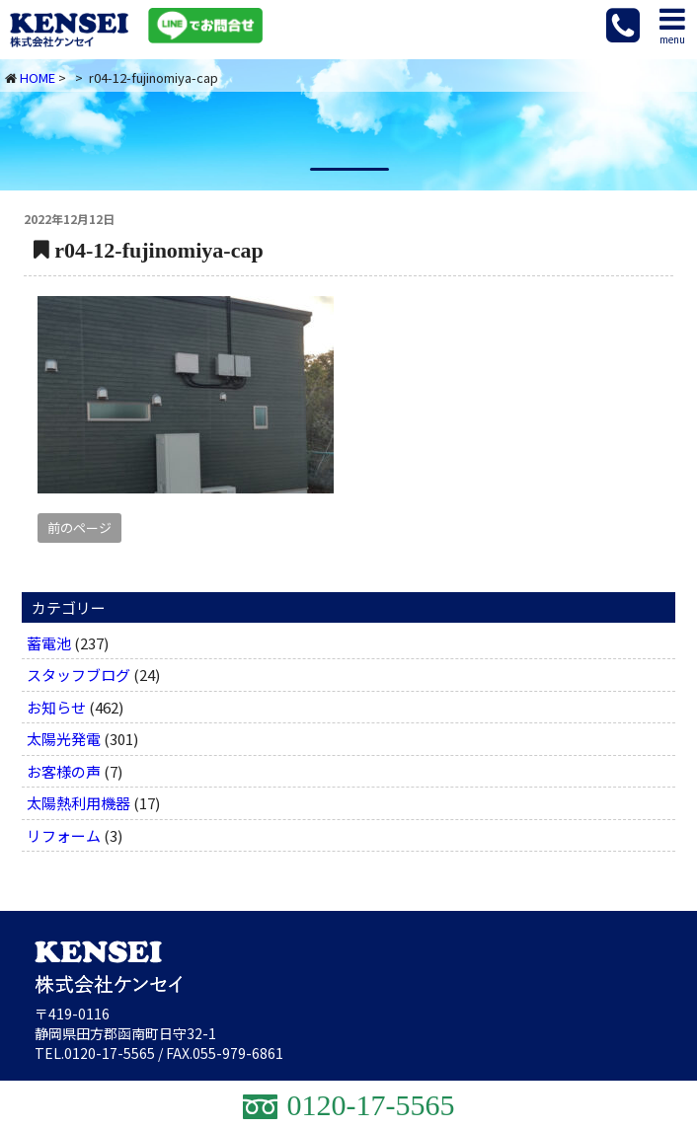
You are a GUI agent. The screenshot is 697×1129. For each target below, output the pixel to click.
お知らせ (56, 707)
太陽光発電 (64, 738)
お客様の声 (64, 771)
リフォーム (64, 835)
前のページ (79, 527)
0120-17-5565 (109, 1053)
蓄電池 (49, 643)
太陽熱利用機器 (78, 802)
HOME (37, 77)
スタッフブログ (78, 674)
